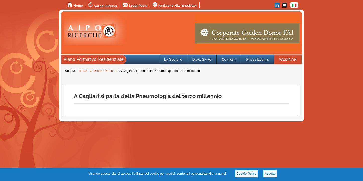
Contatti (229, 59)
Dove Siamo (201, 59)
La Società (173, 59)
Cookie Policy (246, 173)
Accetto (270, 173)
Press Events (257, 59)
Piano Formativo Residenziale (94, 59)
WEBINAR (288, 59)
